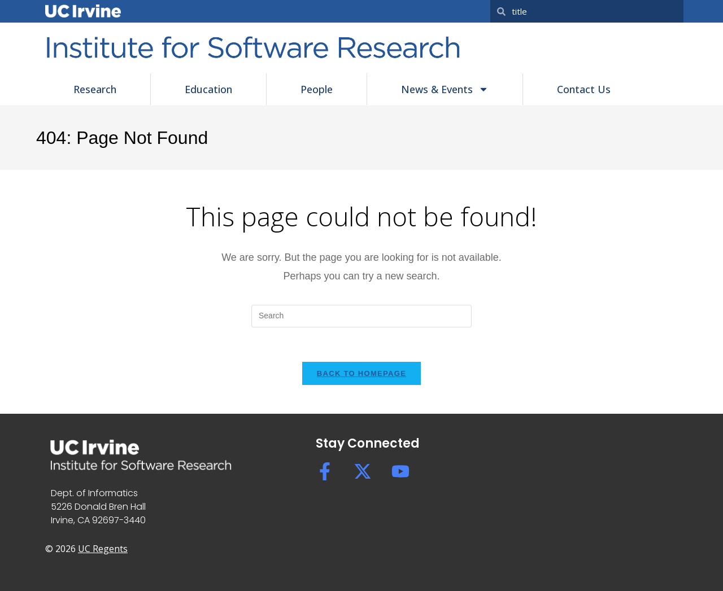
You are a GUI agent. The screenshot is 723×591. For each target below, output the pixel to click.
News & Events (445, 89)
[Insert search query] (361, 316)
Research (94, 89)
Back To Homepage (361, 373)
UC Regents (103, 548)
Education (208, 89)
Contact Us (584, 89)
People (316, 89)
